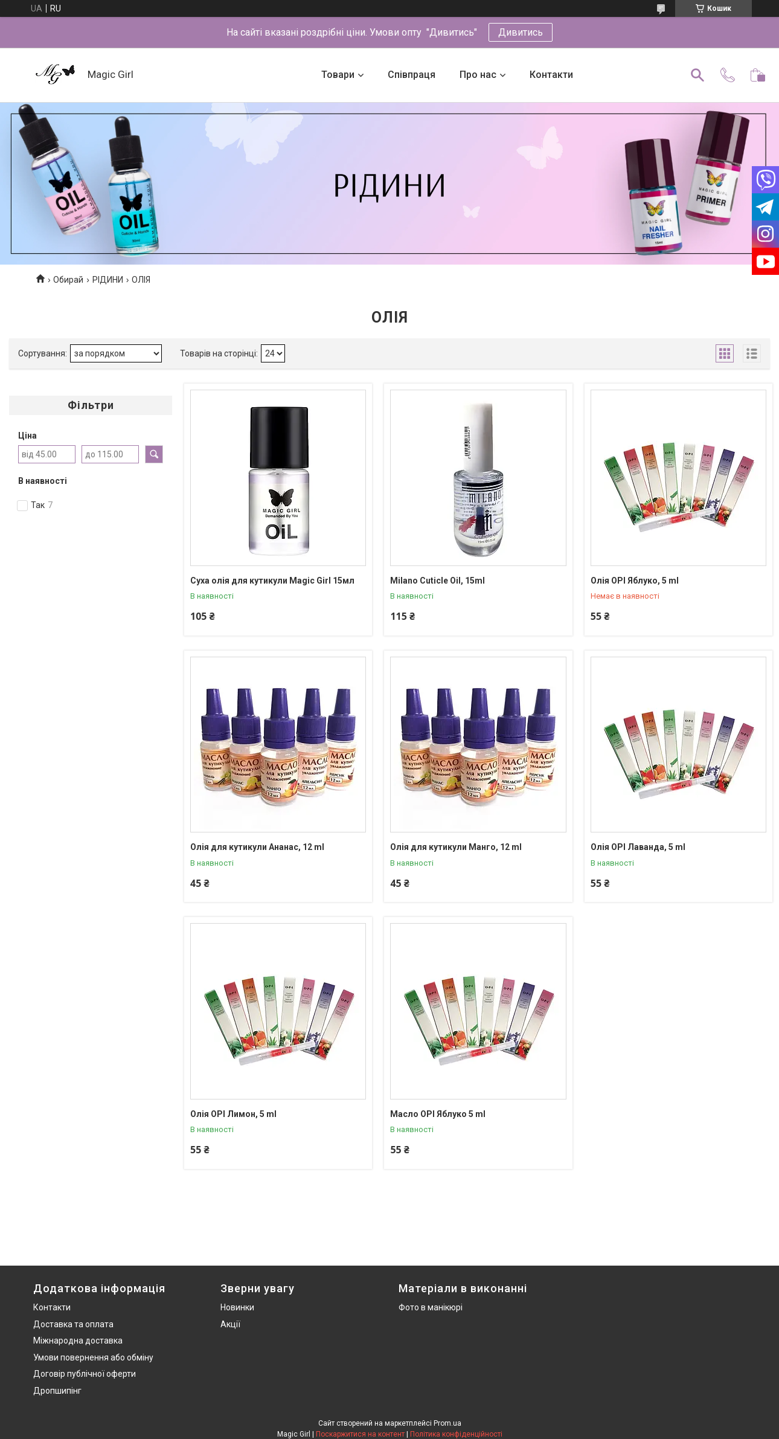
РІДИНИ (107, 280)
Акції (230, 1324)
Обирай (68, 280)
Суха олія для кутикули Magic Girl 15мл (272, 580)
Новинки (237, 1307)
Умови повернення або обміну (93, 1357)
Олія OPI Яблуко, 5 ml (635, 580)
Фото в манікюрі (431, 1307)
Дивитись (520, 32)
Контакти (551, 74)
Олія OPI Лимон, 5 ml (233, 1114)
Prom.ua (447, 1423)
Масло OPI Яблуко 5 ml (438, 1114)
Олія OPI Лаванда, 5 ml (638, 847)
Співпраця (411, 74)
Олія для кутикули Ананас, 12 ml (257, 847)
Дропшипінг (57, 1391)
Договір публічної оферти (84, 1374)
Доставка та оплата (73, 1324)
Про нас (478, 74)
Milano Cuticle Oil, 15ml (437, 580)
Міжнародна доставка (78, 1340)
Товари (337, 74)
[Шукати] (697, 75)
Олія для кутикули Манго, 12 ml (456, 847)
